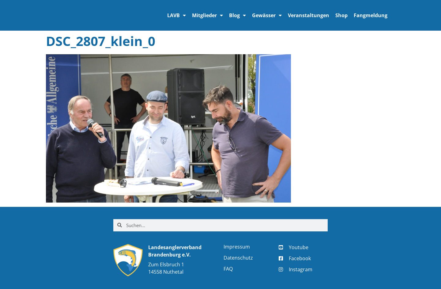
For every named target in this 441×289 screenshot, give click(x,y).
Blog (237, 15)
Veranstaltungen (308, 15)
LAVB (176, 15)
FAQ (228, 269)
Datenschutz (238, 258)
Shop (341, 15)
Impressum (237, 247)
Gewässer (267, 15)
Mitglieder (207, 15)
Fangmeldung (370, 15)
